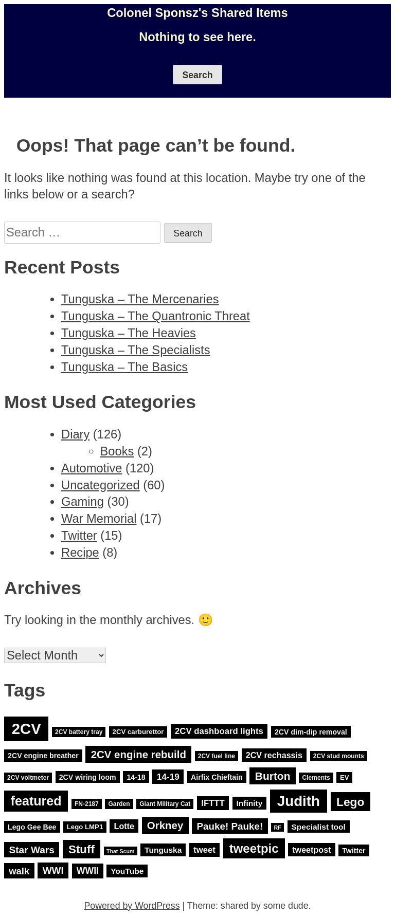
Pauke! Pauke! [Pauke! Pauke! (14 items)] (230, 825)
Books (117, 451)
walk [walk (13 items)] (19, 870)
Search (197, 75)
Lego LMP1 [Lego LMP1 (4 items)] (85, 827)
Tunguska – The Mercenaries (140, 299)
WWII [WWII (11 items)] (88, 871)
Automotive (91, 468)
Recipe (80, 552)
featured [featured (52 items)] (36, 801)
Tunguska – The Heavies (128, 333)
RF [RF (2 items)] (277, 827)
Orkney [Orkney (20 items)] (165, 825)
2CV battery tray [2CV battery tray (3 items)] (78, 732)
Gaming (82, 501)
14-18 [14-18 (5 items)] (136, 777)
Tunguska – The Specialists (135, 350)
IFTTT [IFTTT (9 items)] (213, 803)
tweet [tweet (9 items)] (204, 850)
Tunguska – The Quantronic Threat (155, 316)
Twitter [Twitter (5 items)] (353, 850)
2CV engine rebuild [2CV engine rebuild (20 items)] (138, 754)
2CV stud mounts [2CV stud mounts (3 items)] (338, 756)
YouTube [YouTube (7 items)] (127, 871)
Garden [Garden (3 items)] (119, 804)
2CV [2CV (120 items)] (26, 728)
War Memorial (98, 518)
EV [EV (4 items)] (344, 777)
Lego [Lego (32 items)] (350, 802)
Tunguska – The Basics (124, 367)
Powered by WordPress (131, 906)
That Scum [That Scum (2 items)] (120, 851)
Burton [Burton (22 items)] (273, 776)
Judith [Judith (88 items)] (298, 801)
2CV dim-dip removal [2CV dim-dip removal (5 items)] (311, 731)
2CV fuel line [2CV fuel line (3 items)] (216, 756)
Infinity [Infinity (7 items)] (249, 803)
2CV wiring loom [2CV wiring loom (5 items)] (87, 777)
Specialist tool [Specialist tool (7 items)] (318, 826)
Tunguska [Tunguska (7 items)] (163, 850)
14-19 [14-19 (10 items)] (168, 777)
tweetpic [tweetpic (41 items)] (254, 848)
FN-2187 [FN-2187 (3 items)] (87, 804)
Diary (75, 434)
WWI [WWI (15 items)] (53, 870)
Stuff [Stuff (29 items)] (81, 848)
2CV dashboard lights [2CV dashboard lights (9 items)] (219, 731)
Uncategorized (100, 485)
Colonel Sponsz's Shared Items (197, 13)
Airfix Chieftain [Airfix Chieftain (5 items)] (217, 777)
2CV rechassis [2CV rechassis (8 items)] (274, 755)
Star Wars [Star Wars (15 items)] (32, 849)
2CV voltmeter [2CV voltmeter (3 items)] (28, 777)
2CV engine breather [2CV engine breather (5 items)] (43, 755)
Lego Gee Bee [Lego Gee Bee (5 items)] (32, 826)
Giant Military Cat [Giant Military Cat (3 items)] (164, 804)
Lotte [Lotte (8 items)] (124, 826)
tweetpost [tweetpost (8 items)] (311, 849)
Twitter (79, 535)
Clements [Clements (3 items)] (316, 777)
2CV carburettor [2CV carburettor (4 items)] (138, 732)
